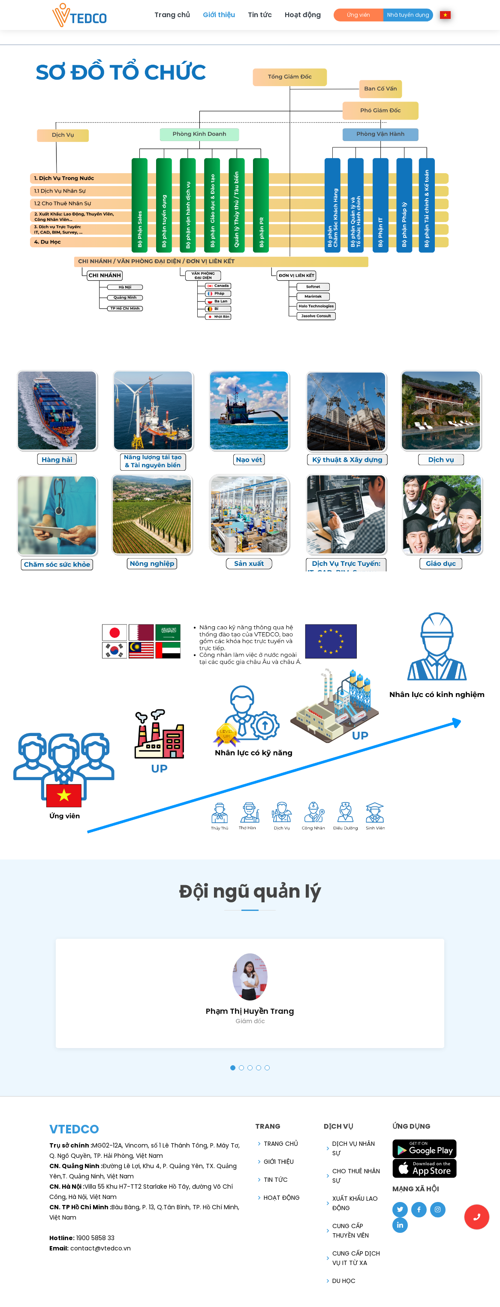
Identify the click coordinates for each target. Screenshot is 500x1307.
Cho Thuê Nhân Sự (356, 1176)
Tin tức (260, 15)
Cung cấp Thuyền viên (350, 1231)
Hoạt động (303, 15)
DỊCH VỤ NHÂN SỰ (353, 1148)
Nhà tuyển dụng (408, 14)
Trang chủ (172, 15)
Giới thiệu (219, 15)
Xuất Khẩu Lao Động (355, 1203)
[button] (232, 1067)
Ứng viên (358, 14)
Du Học (343, 1281)
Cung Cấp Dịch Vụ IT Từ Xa (356, 1258)
